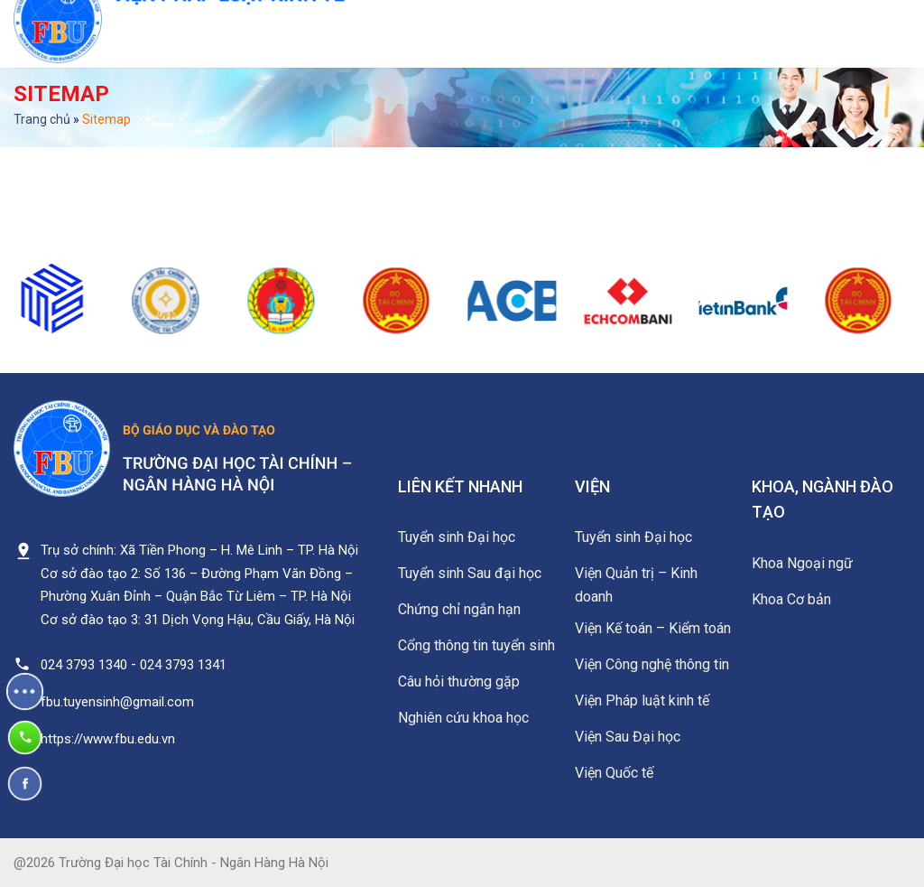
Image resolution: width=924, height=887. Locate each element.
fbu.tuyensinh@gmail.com (117, 702)
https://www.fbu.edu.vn (108, 739)
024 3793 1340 (84, 665)
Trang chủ (42, 119)
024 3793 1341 (183, 665)
